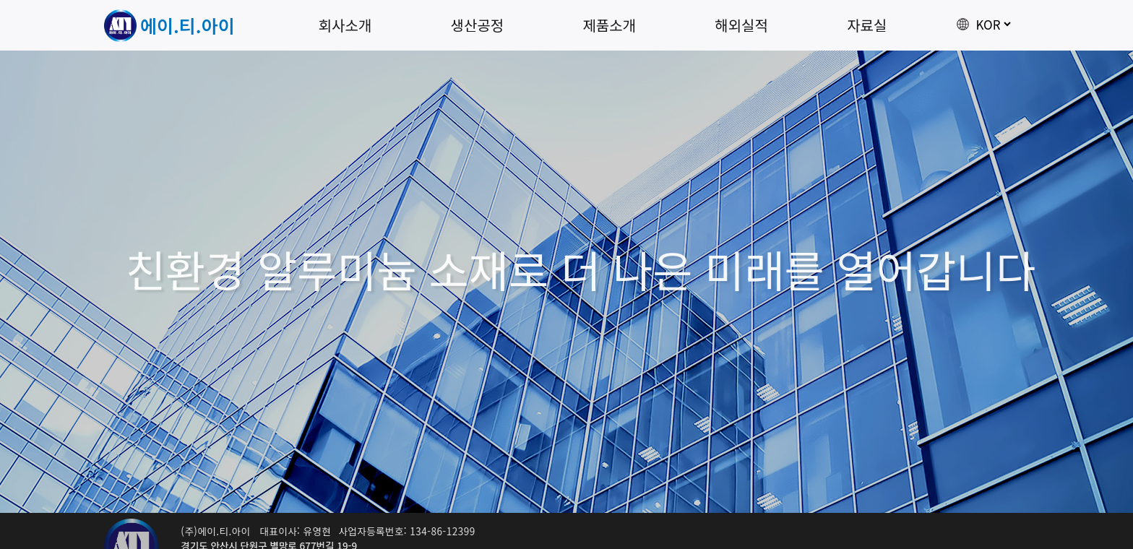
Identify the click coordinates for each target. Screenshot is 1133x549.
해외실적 (741, 24)
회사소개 (345, 24)
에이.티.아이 (187, 25)
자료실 (867, 24)
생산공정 (477, 24)
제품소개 (609, 24)
